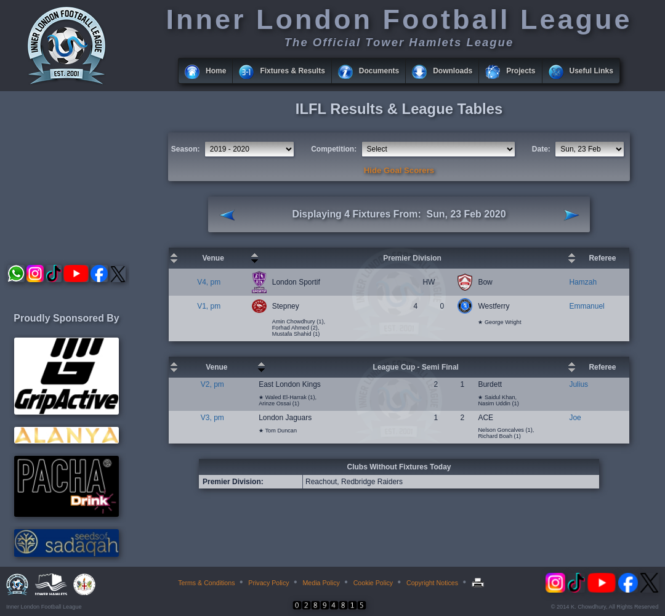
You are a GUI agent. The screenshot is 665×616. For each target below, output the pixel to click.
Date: (541, 149)
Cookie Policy (373, 582)
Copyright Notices (432, 582)
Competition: (334, 149)
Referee (602, 258)
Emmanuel (586, 306)
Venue (213, 258)
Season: (185, 149)
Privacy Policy (268, 582)
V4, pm (208, 282)
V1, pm (208, 306)
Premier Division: (233, 481)
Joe (575, 417)
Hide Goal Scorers (399, 170)
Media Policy (320, 582)
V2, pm (212, 384)
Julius (578, 384)
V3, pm (212, 417)
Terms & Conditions (206, 582)
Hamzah (583, 282)
